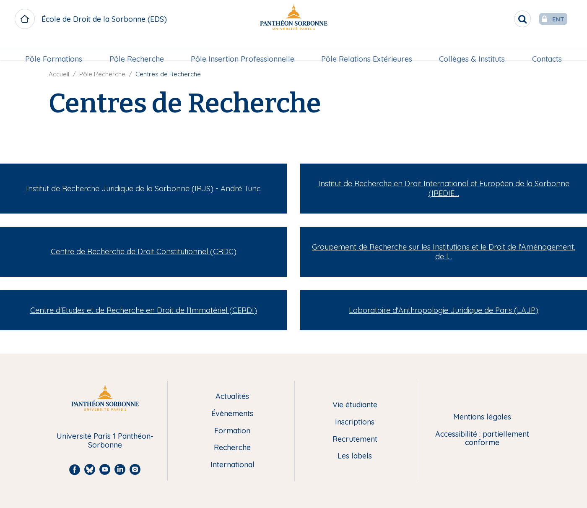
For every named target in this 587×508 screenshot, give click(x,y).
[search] (505, 18)
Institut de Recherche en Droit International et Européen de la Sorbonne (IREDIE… (443, 188)
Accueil (59, 74)
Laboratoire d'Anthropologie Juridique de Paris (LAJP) (443, 310)
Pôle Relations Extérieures (366, 49)
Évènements (232, 413)
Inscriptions (354, 422)
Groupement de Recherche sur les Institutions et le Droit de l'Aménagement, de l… (443, 251)
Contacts (545, 49)
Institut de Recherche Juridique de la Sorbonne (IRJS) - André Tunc (143, 188)
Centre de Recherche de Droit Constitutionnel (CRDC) (143, 251)
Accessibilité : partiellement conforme (482, 438)
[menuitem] (56, 49)
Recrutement (354, 439)
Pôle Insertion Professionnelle (243, 49)
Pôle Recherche (137, 49)
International (232, 465)
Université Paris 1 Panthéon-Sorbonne (105, 440)
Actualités (232, 396)
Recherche (232, 447)
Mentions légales (482, 417)
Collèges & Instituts (471, 49)
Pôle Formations (55, 49)
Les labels (355, 456)
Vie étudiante (354, 405)
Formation (232, 431)
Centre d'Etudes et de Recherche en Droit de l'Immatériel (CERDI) (143, 310)
